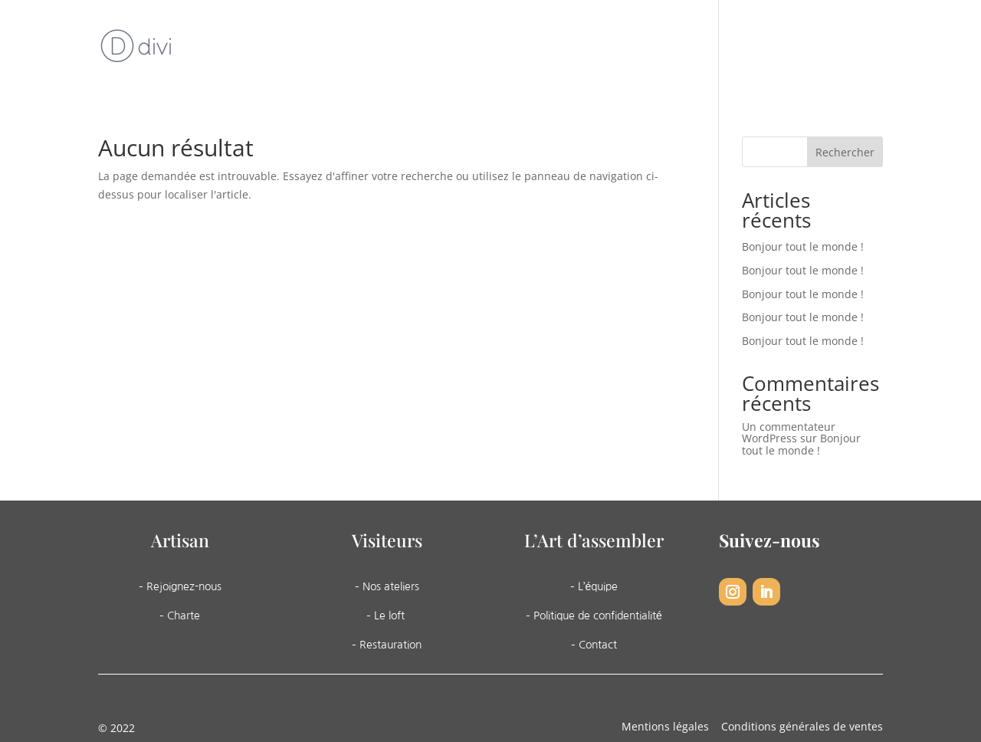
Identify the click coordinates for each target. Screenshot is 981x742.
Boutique (755, 49)
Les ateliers (487, 49)
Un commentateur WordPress (788, 432)
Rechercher (844, 152)
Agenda (687, 49)
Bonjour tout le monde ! (803, 246)
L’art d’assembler (368, 49)
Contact (823, 49)
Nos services (593, 49)
